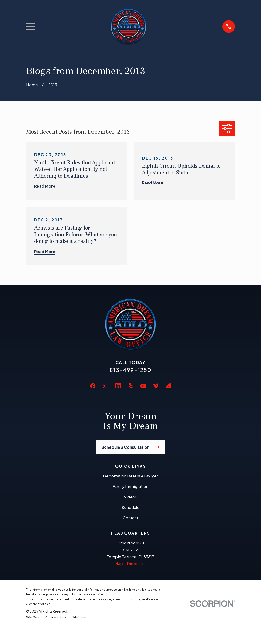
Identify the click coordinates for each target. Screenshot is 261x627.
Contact (130, 517)
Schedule (130, 507)
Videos (130, 496)
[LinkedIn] (118, 386)
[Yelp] (130, 386)
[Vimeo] (156, 386)
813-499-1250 (131, 370)
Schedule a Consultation (130, 447)
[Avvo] (168, 386)
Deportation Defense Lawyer (130, 475)
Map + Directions (130, 563)
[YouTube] (143, 386)
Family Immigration (130, 486)
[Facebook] (93, 386)
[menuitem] (32, 617)
